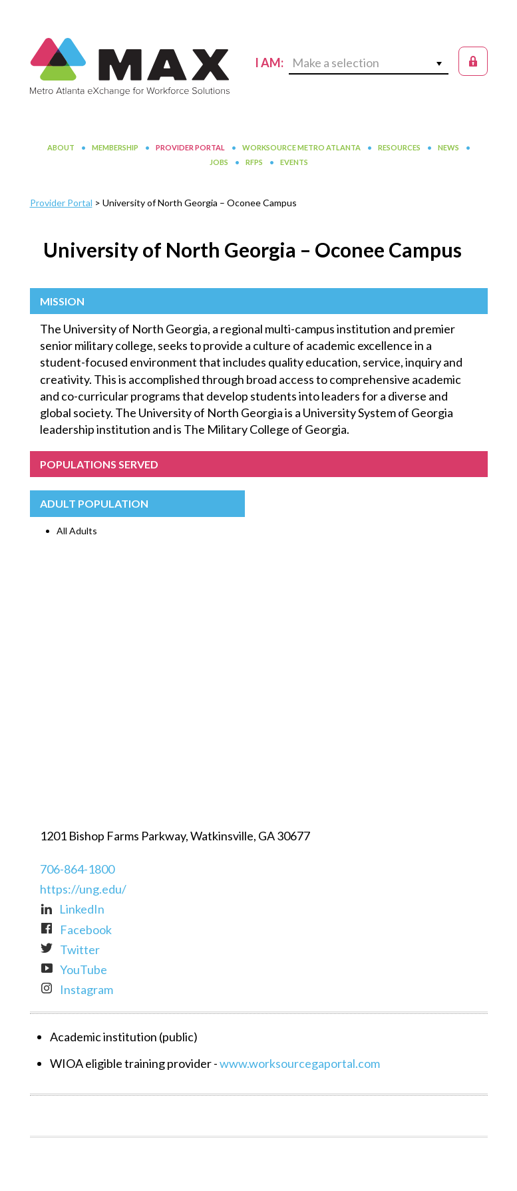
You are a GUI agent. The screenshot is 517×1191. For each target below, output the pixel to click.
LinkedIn (72, 909)
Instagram (76, 989)
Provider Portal (61, 202)
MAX (130, 66)
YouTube (73, 969)
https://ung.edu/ (83, 889)
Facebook (76, 929)
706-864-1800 (77, 869)
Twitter (70, 949)
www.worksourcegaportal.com (300, 1063)
